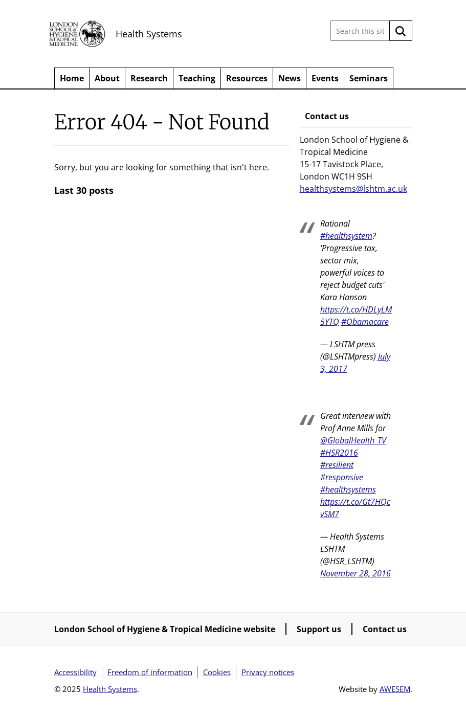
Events (325, 78)
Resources (247, 78)
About (107, 78)
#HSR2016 (339, 452)
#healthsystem (346, 235)
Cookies (217, 672)
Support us (319, 629)
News (289, 78)
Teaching (197, 78)
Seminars (368, 78)
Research (149, 78)
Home (72, 78)
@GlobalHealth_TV (353, 440)
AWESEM (395, 689)
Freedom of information (149, 672)
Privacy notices (267, 672)
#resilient (336, 465)
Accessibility (75, 672)
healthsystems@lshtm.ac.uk (353, 188)
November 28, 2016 (355, 573)
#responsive (341, 477)
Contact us (385, 629)
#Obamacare (365, 321)
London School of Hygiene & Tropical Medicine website (164, 629)
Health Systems (149, 34)
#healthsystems (348, 489)
